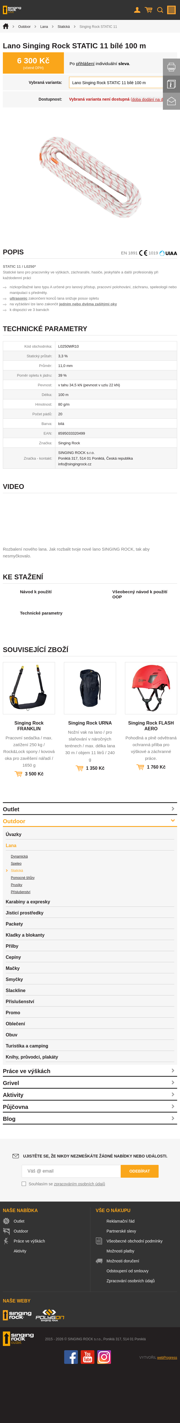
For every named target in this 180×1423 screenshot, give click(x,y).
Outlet (11, 864)
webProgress (167, 1412)
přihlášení (85, 63)
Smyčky (14, 1034)
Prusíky (16, 940)
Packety (14, 978)
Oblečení (15, 1078)
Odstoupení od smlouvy (128, 1326)
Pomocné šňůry (23, 933)
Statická (64, 27)
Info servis (171, 84)
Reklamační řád (121, 1276)
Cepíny (13, 1012)
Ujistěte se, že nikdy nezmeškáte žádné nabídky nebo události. (95, 1211)
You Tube (87, 1412)
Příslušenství (21, 947)
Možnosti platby (120, 1306)
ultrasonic (18, 298)
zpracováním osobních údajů (79, 1239)
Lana (44, 27)
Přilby (12, 1001)
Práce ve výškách (26, 1126)
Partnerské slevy (121, 1286)
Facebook (71, 1412)
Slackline (15, 1045)
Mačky (13, 1023)
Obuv (11, 1089)
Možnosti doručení (123, 1316)
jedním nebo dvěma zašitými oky (88, 304)
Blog (9, 1174)
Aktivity (13, 1150)
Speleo (16, 918)
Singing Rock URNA (90, 777)
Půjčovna (15, 1162)
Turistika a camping (27, 1100)
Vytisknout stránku (171, 67)
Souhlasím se (67, 1239)
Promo (13, 1067)
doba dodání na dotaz (151, 99)
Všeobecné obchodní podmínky (135, 1296)
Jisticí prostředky (25, 967)
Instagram (104, 1412)
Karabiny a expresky (28, 956)
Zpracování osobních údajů (131, 1335)
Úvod (6, 26)
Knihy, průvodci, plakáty (32, 1111)
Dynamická (19, 911)
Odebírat (139, 1226)
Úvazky (13, 889)
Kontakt (171, 101)
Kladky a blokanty (25, 990)
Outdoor (24, 27)
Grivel (11, 1138)
